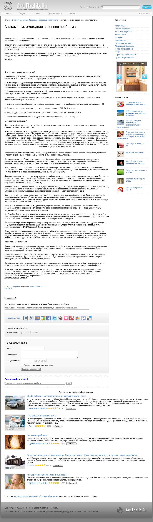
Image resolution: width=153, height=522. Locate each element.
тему (15, 20)
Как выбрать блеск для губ (131, 145)
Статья (7, 20)
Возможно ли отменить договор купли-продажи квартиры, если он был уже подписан (131, 135)
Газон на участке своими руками (131, 172)
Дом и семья (120, 34)
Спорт (117, 52)
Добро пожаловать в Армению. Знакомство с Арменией (131, 113)
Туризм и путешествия (124, 57)
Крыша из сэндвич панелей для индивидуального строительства (129, 124)
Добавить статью (41, 508)
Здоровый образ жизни (38, 443)
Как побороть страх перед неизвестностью (131, 163)
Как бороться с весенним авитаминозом (46, 475)
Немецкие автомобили (38, 408)
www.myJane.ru (57, 291)
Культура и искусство (124, 43)
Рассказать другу (14, 318)
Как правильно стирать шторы (131, 181)
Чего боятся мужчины (130, 154)
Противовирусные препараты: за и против (131, 104)
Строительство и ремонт (125, 55)
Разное (31, 426)
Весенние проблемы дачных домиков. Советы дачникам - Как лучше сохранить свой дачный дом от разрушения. (83, 455)
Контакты (54, 508)
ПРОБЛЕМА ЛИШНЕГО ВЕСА (41, 415)
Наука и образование (124, 49)
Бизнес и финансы (123, 29)
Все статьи (9, 508)
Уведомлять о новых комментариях (37, 365)
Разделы (20, 508)
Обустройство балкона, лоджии (131, 64)
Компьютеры (120, 40)
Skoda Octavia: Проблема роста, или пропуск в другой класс (56, 396)
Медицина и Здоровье (27, 20)
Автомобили (120, 26)
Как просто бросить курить (129, 189)
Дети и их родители (123, 32)
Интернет (119, 37)
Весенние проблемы (37, 435)
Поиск (28, 508)
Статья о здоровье (12, 286)
